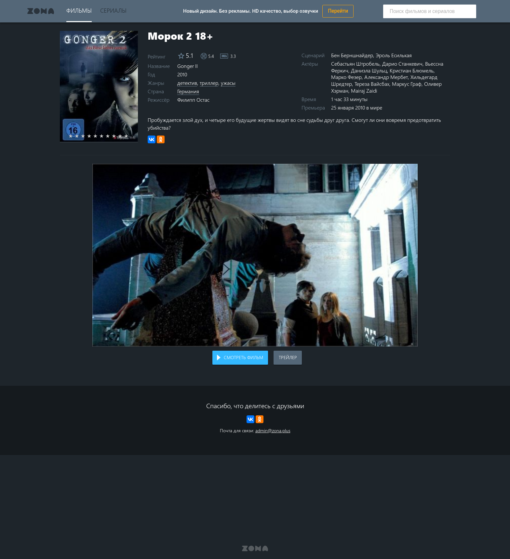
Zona (40, 11)
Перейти (338, 11)
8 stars (117, 136)
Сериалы (113, 10)
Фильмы (79, 10)
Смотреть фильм (243, 357)
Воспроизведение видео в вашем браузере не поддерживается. (255, 255)
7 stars (111, 136)
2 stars (80, 136)
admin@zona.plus (272, 430)
